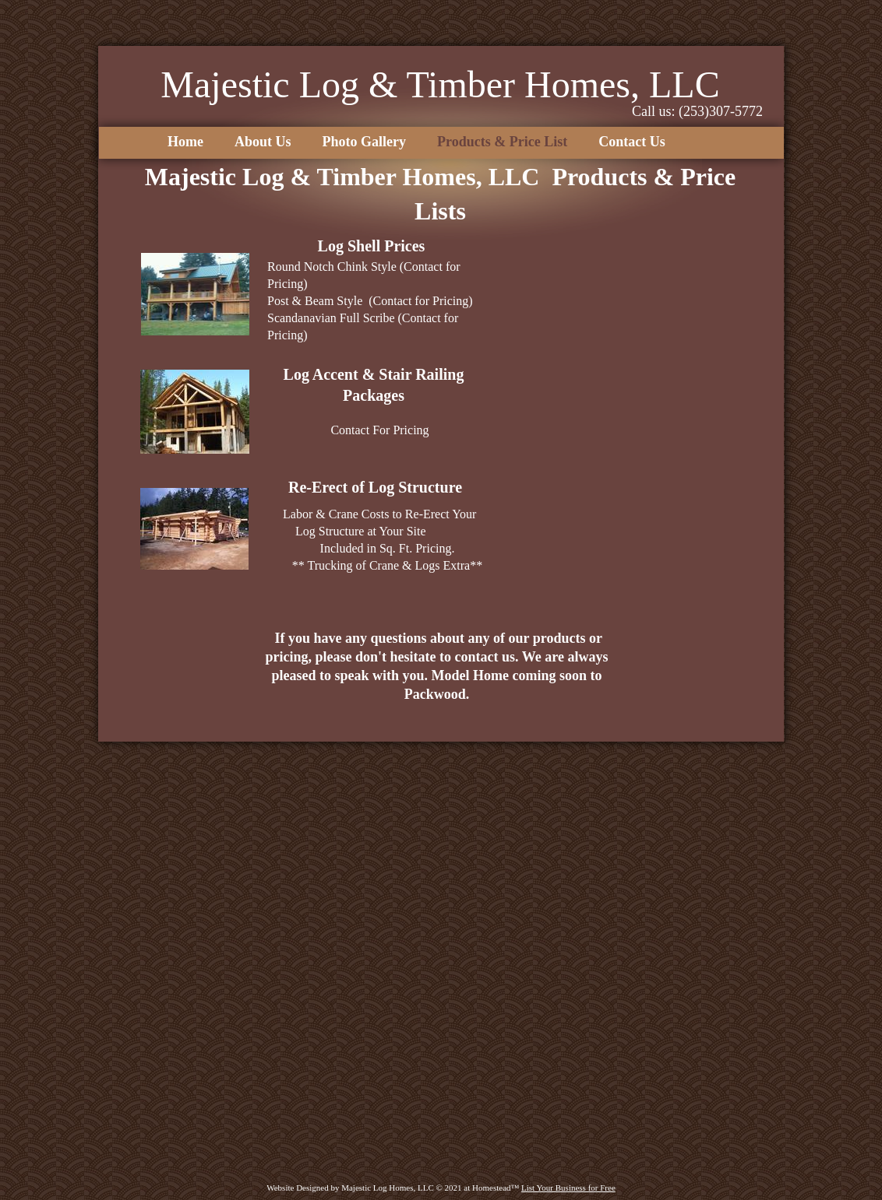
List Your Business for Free (568, 1187)
